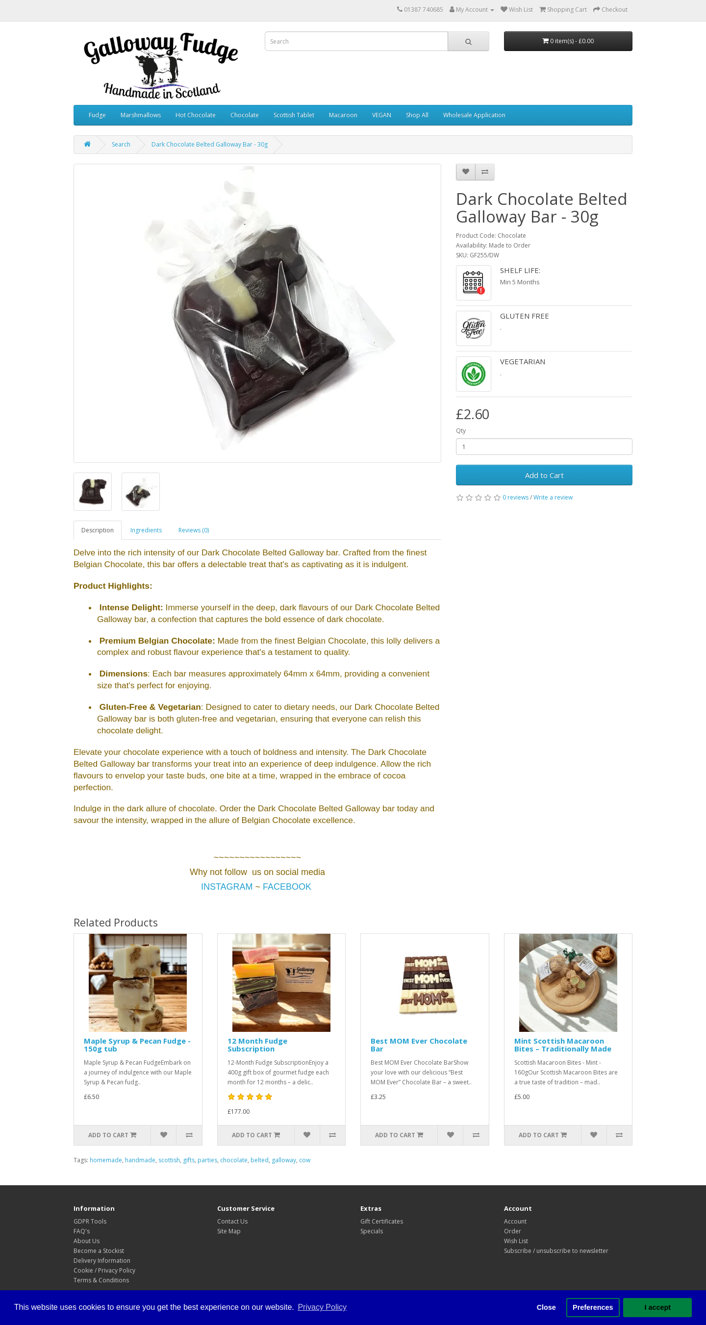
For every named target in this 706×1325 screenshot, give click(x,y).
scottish (169, 1160)
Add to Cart (544, 475)
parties (207, 1160)
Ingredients (146, 530)
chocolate (234, 1160)
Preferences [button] (593, 1307)
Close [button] (546, 1307)
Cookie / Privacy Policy (104, 1270)
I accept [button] (657, 1307)
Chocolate (244, 115)
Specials (371, 1231)
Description (97, 530)
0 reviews (516, 497)
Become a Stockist (99, 1251)
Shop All (417, 115)
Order (512, 1231)
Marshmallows (141, 115)
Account (515, 1221)
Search (121, 144)
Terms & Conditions (101, 1280)
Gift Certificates (381, 1221)
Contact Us (232, 1221)
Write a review (553, 497)
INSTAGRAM (227, 887)
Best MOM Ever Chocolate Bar (419, 1045)
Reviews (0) (193, 530)
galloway (284, 1160)
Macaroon (343, 115)
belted (260, 1160)
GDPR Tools (90, 1221)
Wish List (516, 1241)
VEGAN (381, 115)
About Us (87, 1241)
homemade (106, 1160)
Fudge (97, 115)
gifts (189, 1160)
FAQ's (82, 1231)
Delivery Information (102, 1260)
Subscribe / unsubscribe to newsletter (556, 1251)
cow (304, 1160)
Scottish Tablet (294, 115)
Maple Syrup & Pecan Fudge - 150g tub (137, 1045)
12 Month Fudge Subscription (257, 1045)
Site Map (229, 1231)
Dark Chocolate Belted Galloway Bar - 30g (209, 144)
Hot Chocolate (196, 115)
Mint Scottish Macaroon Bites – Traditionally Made (562, 1045)
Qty (461, 430)
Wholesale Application (474, 115)
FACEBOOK (287, 887)
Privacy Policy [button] (322, 1307)
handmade (140, 1160)
